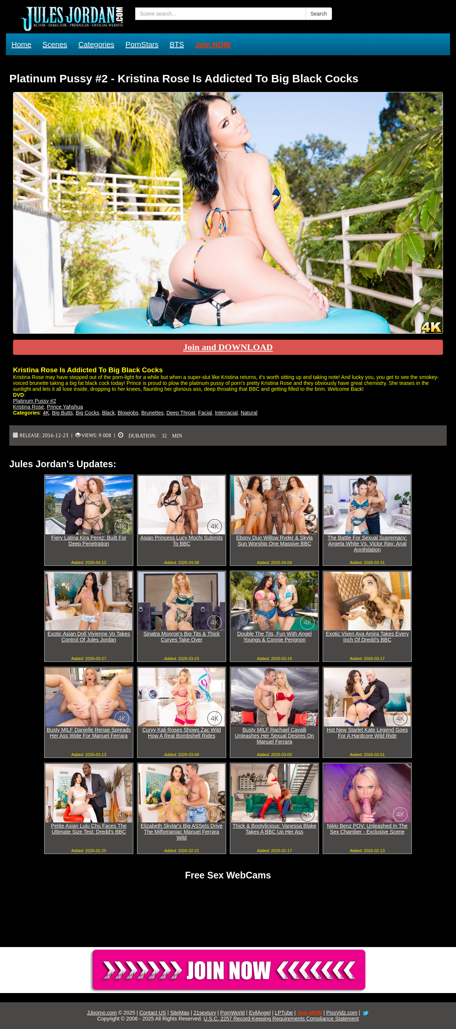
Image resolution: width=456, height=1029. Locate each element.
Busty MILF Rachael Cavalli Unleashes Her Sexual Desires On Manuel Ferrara (274, 736)
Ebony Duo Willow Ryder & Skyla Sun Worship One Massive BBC (274, 541)
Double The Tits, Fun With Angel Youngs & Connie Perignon (274, 637)
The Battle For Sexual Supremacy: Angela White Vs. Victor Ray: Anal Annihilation (367, 544)
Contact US (152, 1013)
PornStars (142, 44)
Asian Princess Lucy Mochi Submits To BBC (181, 541)
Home (21, 44)
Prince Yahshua (65, 407)
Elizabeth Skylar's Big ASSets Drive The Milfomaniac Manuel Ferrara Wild (182, 832)
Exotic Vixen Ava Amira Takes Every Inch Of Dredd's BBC (367, 637)
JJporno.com (102, 1013)
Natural (249, 413)
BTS (177, 44)
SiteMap (179, 1013)
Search (318, 14)
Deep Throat (180, 413)
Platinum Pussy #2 (34, 401)
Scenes (54, 44)
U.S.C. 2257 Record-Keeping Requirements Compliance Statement (281, 1019)
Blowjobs (128, 413)
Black (108, 413)
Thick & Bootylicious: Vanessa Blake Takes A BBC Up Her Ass (274, 829)
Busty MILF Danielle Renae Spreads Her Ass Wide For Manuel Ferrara (89, 733)
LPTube (284, 1013)
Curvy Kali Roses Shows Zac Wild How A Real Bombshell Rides (181, 733)
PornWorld (232, 1013)
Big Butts (62, 413)
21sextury (204, 1013)
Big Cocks (87, 413)
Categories (96, 44)
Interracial (226, 413)
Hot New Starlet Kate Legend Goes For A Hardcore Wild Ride (367, 733)
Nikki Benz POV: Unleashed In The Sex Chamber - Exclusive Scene (367, 829)
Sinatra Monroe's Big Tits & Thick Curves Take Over (181, 637)
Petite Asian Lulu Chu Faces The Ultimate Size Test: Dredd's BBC (89, 829)
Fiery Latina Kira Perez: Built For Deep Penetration (88, 541)
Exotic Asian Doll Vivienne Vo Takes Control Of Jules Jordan (89, 637)
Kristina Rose (28, 407)
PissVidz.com (341, 1013)
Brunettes (152, 413)
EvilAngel (259, 1013)
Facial (205, 413)
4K (46, 413)
